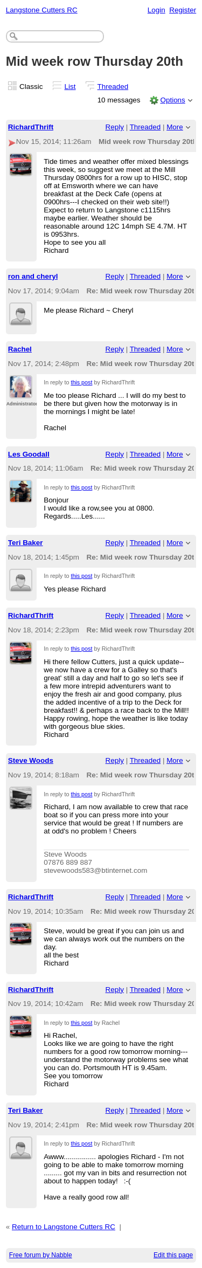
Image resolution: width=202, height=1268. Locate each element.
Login (156, 10)
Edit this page (173, 1255)
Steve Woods (30, 760)
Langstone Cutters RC (42, 10)
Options (172, 100)
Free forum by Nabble (40, 1255)
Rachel (20, 349)
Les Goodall (29, 454)
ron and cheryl (33, 276)
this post (81, 382)
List (70, 86)
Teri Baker (25, 543)
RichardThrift (30, 127)
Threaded (113, 86)
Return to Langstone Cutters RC (63, 1227)
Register (182, 10)
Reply (115, 127)
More (174, 127)
